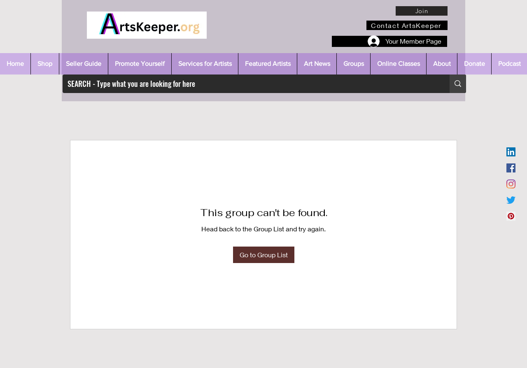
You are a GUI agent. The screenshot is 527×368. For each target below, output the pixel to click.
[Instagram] (510, 184)
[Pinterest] (510, 216)
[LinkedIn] (510, 151)
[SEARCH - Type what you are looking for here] (250, 84)
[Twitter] (510, 200)
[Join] (422, 11)
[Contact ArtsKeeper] (407, 25)
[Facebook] (510, 167)
